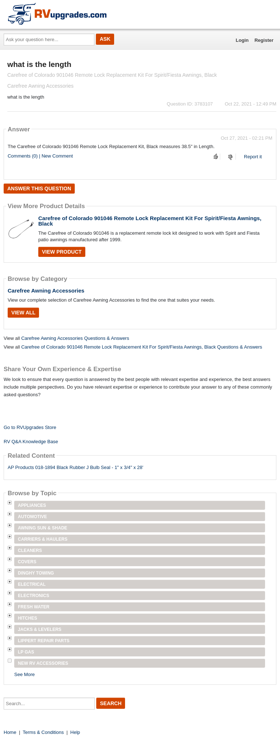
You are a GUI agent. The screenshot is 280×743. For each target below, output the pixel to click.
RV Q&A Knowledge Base (31, 441)
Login (242, 40)
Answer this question (39, 188)
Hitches (27, 618)
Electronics (33, 595)
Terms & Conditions (43, 732)
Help (75, 732)
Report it (253, 156)
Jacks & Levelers (39, 629)
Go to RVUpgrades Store (30, 427)
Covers (27, 561)
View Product (62, 252)
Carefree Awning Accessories (46, 290)
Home (10, 732)
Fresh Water (33, 606)
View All (23, 312)
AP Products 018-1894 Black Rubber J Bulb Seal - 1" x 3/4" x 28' (75, 467)
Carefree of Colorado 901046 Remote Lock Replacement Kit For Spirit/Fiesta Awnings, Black (149, 221)
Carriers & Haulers (42, 539)
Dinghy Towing (36, 573)
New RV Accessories (43, 663)
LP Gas (26, 652)
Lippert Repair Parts (44, 640)
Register (263, 40)
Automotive (32, 516)
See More (24, 674)
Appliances (32, 505)
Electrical (32, 584)
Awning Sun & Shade (42, 528)
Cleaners (30, 550)
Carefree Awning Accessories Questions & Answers (75, 338)
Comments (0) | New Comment (40, 156)
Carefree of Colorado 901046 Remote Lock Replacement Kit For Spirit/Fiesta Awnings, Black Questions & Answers (141, 347)
